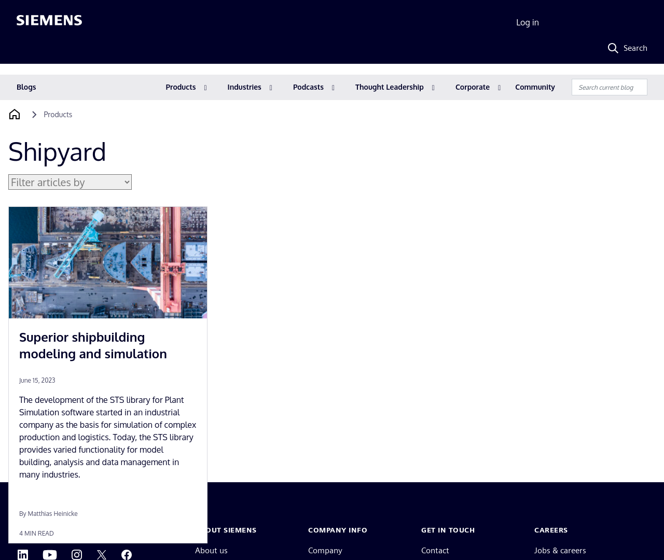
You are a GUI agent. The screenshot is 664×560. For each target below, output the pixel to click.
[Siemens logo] (49, 23)
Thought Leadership (389, 86)
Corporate (472, 86)
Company (325, 550)
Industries (244, 86)
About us (211, 550)
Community (535, 86)
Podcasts (308, 86)
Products (181, 86)
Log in (527, 22)
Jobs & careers (560, 550)
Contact (435, 550)
